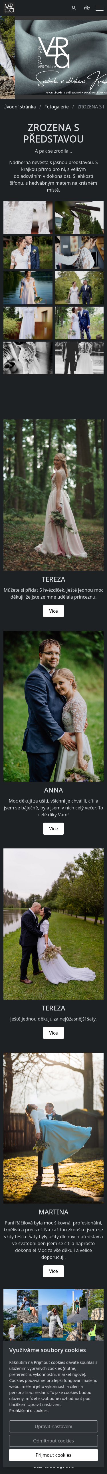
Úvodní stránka (19, 107)
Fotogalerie (57, 107)
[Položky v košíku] (86, 8)
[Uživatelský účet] (73, 8)
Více (53, 611)
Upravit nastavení (53, 1426)
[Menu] (100, 8)
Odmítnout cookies (53, 1441)
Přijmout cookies (53, 1455)
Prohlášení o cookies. (29, 1410)
